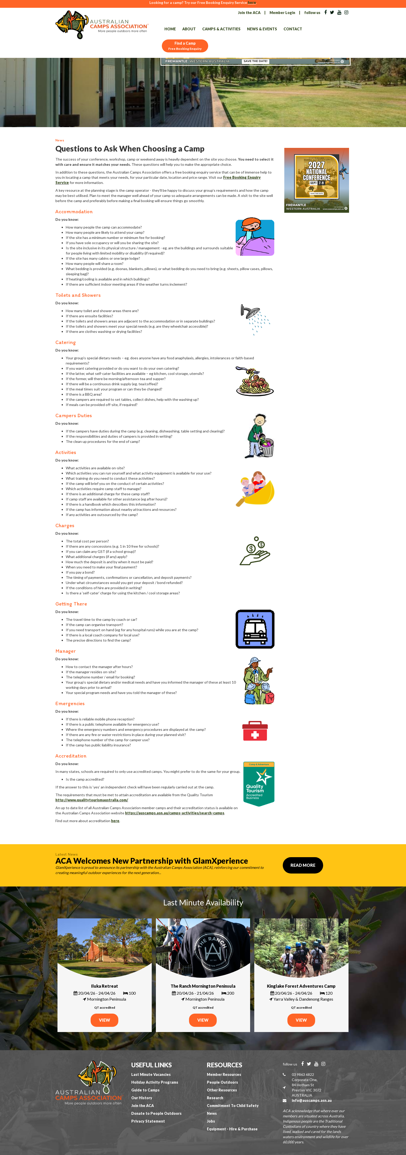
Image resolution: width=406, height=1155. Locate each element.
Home (170, 29)
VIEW (104, 1020)
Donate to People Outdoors (156, 1113)
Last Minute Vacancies (151, 1074)
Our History (141, 1098)
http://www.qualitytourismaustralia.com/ (91, 800)
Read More (303, 865)
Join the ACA (249, 12)
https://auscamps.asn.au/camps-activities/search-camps (174, 813)
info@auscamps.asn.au (312, 1100)
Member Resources (224, 1074)
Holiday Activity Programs (154, 1082)
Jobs (211, 1121)
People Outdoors (222, 1082)
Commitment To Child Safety (233, 1105)
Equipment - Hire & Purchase (232, 1129)
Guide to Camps (145, 1090)
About (189, 29)
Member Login (282, 12)
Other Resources (222, 1090)
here (252, 2)
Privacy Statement (148, 1121)
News (212, 1113)
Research (215, 1098)
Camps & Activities (221, 29)
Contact (293, 29)
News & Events (262, 29)
